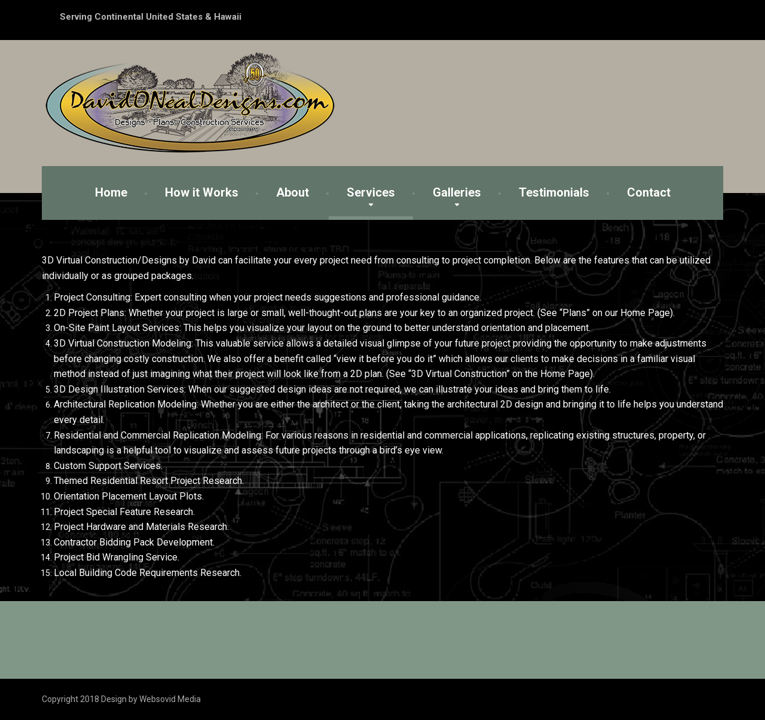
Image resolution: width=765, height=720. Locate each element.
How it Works (201, 192)
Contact (649, 192)
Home (111, 192)
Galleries (457, 192)
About (292, 192)
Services (371, 192)
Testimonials (554, 192)
